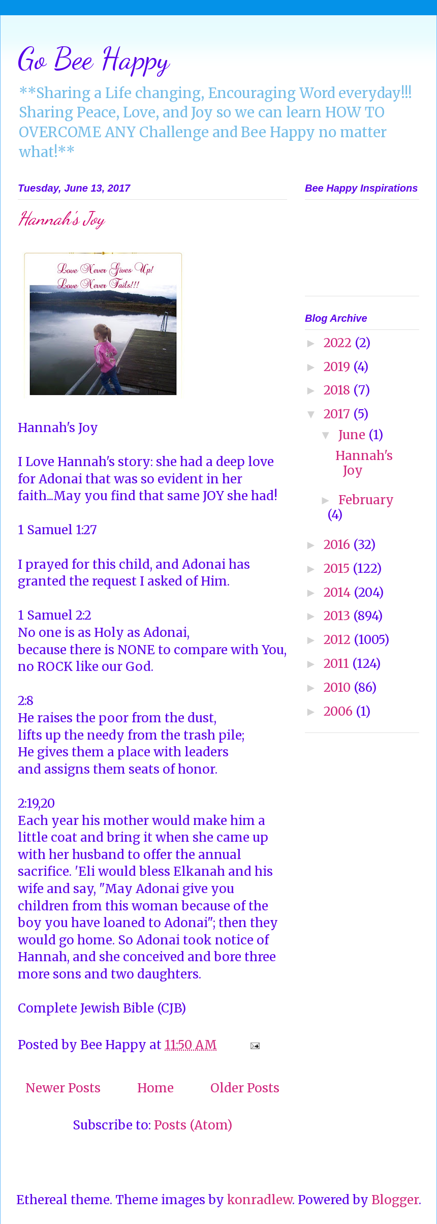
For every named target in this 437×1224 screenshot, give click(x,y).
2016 (338, 545)
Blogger (395, 1200)
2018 (338, 390)
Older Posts (244, 1088)
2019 (338, 367)
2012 (339, 640)
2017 (338, 414)
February (366, 500)
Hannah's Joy (61, 218)
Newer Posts (63, 1088)
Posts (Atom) (193, 1125)
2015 (338, 568)
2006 (340, 711)
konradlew (259, 1200)
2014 (339, 592)
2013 (338, 616)
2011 (338, 663)
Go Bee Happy (93, 58)
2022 (339, 343)
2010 (339, 687)
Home (155, 1088)
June (353, 435)
